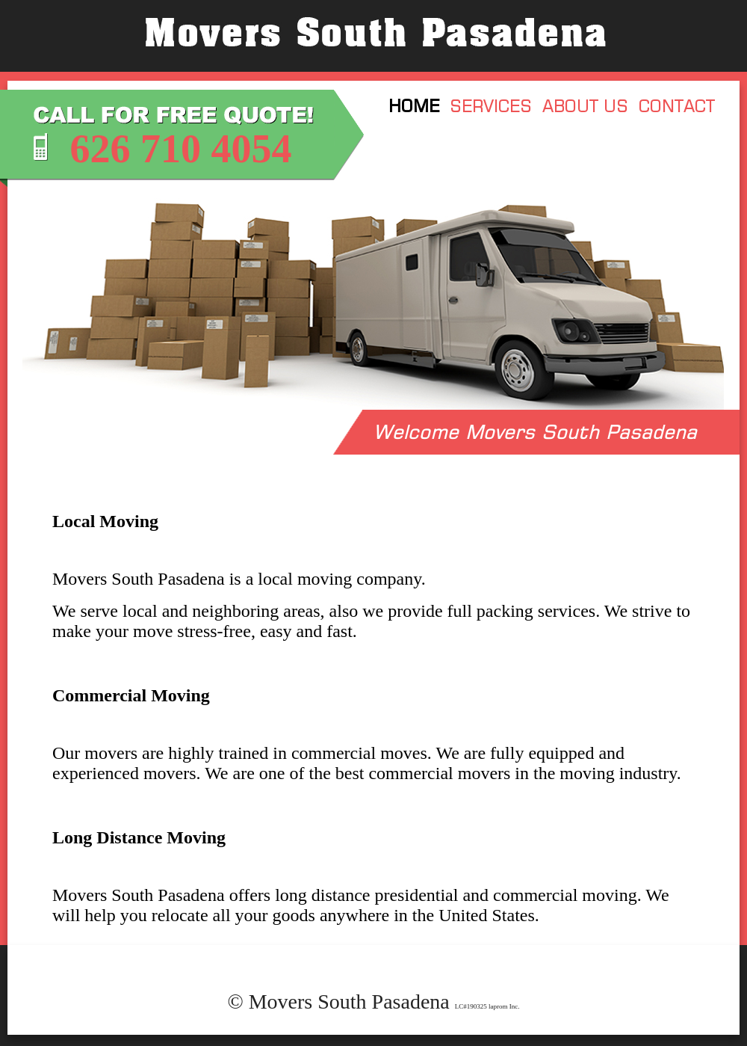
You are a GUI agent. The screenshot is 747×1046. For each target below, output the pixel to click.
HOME (413, 106)
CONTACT (677, 106)
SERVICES (491, 106)
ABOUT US (585, 106)
